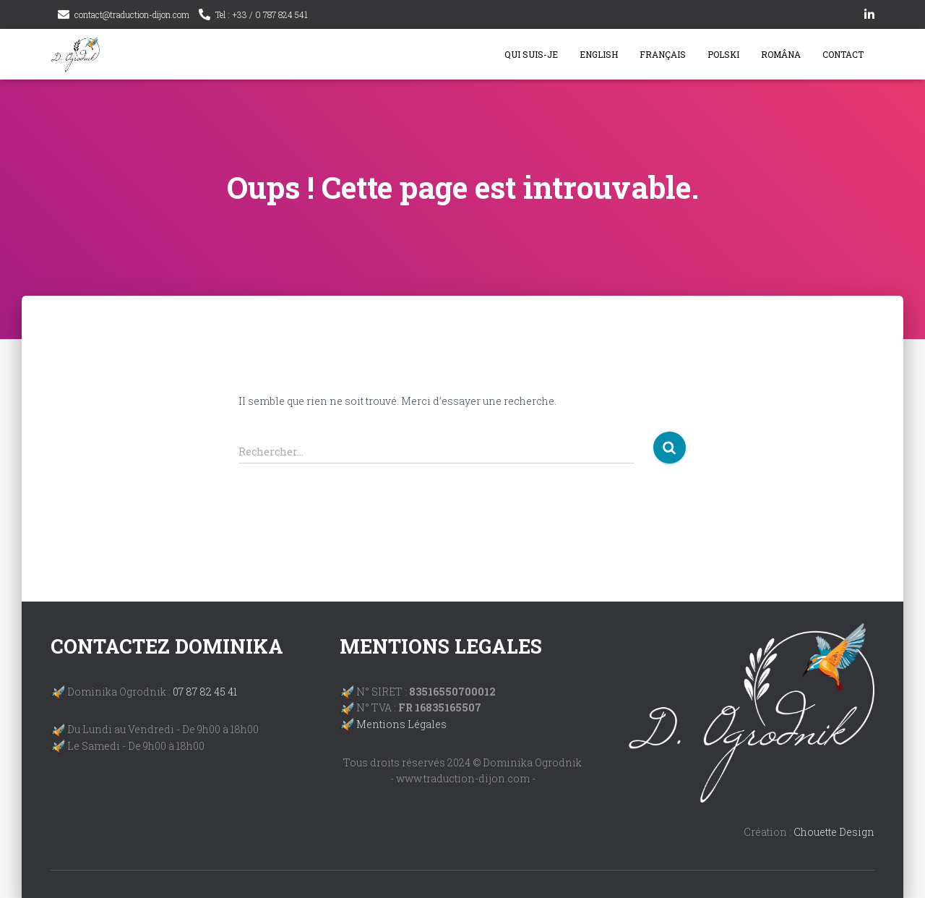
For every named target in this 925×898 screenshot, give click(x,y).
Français (663, 54)
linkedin (869, 16)
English (599, 54)
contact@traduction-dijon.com (131, 14)
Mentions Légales (401, 724)
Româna (781, 54)
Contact (843, 54)
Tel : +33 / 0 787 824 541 (261, 14)
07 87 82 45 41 (205, 691)
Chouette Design (833, 832)
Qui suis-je (531, 54)
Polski (723, 54)
